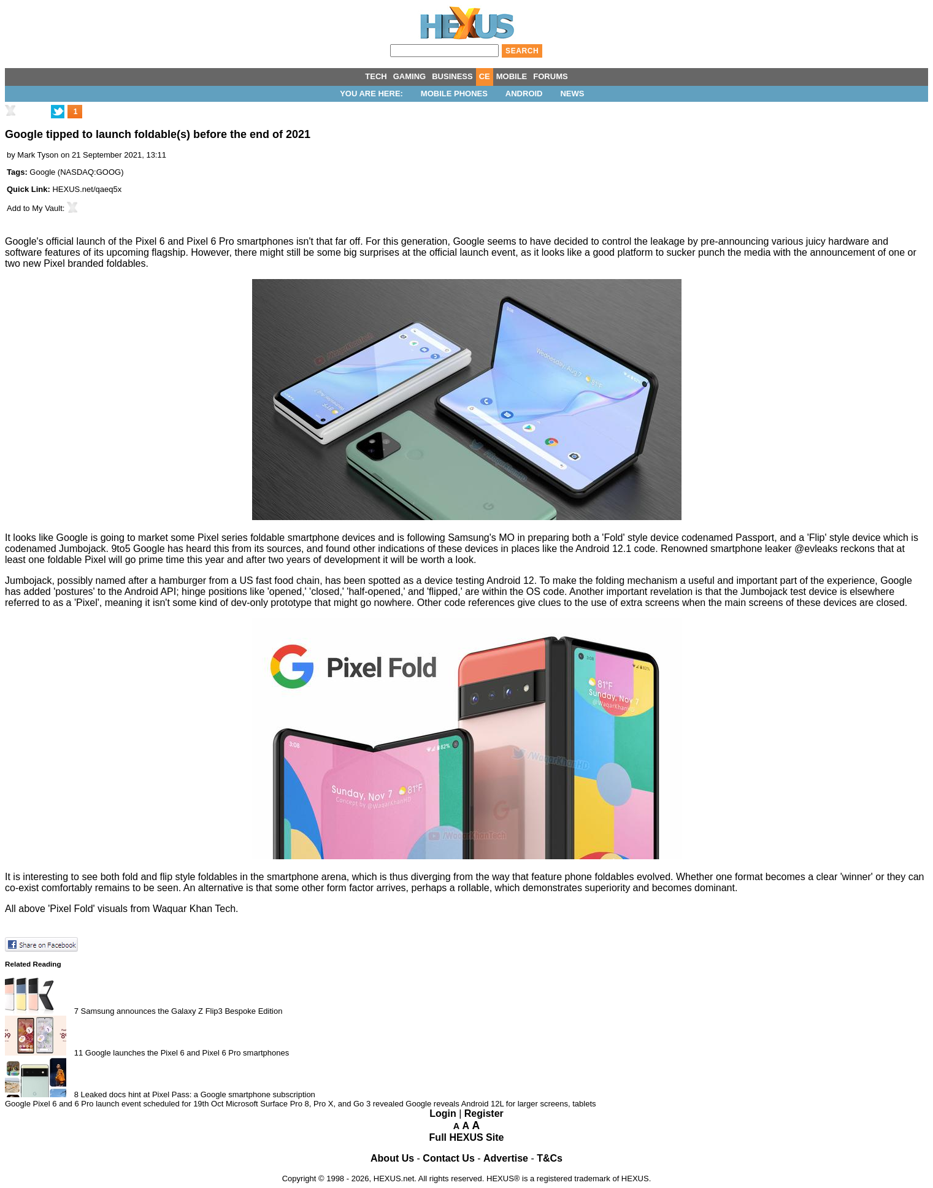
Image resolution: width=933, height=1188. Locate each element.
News (572, 93)
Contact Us (448, 1158)
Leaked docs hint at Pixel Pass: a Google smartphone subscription (198, 1094)
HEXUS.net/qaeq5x (86, 189)
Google (42, 172)
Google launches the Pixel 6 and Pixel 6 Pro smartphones (187, 1052)
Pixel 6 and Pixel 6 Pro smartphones (215, 241)
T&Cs (549, 1158)
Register (484, 1113)
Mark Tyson (37, 154)
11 (78, 1052)
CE (484, 76)
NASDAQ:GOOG (90, 172)
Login (442, 1113)
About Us (392, 1158)
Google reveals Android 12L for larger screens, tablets (500, 1103)
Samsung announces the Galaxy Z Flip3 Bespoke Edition (182, 1011)
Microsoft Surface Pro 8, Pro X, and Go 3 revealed (315, 1103)
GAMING (409, 76)
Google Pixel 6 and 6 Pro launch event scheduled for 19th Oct (114, 1103)
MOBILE (512, 76)
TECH (375, 76)
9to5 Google (137, 548)
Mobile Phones (454, 93)
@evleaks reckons (834, 548)
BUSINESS (452, 76)
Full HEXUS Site (466, 1137)
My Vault (47, 208)
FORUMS (550, 76)
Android (524, 93)
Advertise (505, 1158)
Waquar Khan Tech (194, 908)
